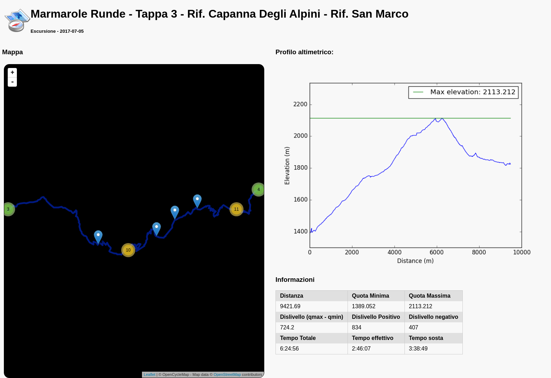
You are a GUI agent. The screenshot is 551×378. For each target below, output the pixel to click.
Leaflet (149, 374)
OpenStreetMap (227, 374)
